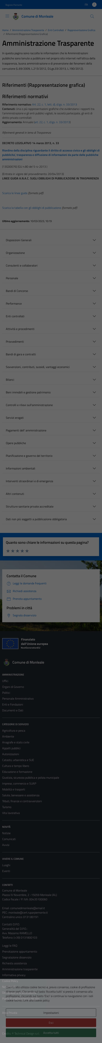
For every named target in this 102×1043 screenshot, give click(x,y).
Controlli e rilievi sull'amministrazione (29, 405)
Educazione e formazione (17, 771)
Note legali (8, 987)
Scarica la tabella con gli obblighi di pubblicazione (31, 208)
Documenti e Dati (12, 710)
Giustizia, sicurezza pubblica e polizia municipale (30, 777)
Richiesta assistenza (14, 963)
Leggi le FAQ (9, 945)
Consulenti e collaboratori (22, 265)
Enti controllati (15, 316)
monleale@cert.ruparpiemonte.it (28, 912)
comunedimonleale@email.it (27, 908)
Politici (6, 692)
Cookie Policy (10, 981)
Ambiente (8, 736)
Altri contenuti (15, 494)
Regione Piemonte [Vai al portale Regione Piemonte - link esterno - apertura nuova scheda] (13, 5)
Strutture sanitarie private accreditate (29, 506)
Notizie (6, 833)
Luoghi (6, 865)
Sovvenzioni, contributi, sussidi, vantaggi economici (38, 367)
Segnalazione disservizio (16, 957)
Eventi (6, 871)
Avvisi (5, 845)
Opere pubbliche (16, 443)
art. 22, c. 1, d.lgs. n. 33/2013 (52, 122)
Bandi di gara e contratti (21, 354)
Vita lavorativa (11, 813)
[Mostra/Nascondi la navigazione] (7, 16)
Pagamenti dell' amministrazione (26, 430)
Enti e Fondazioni (12, 704)
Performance (14, 303)
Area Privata (9, 1012)
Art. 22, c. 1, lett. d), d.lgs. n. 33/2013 (54, 104)
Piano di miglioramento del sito (20, 998)
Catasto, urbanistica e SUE (18, 760)
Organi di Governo (13, 687)
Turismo (6, 807)
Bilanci (10, 379)
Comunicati (9, 839)
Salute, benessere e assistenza (20, 795)
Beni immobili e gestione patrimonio (28, 392)
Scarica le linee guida (14, 193)
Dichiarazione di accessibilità (19, 992)
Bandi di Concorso (17, 291)
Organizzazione (15, 253)
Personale (12, 278)
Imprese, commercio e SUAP (19, 783)
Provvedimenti (15, 341)
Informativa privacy (14, 975)
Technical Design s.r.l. (27, 1033)
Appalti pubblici (11, 748)
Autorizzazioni (10, 754)
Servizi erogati (15, 417)
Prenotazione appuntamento (19, 951)
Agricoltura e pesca (13, 730)
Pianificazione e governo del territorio (29, 455)
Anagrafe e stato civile (15, 742)
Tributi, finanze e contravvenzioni (22, 801)
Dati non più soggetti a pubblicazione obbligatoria (36, 519)
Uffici (5, 681)
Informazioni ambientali (20, 468)
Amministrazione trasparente (20, 969)
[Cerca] (92, 16)
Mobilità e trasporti (13, 789)
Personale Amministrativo (18, 698)
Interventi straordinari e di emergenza (29, 481)
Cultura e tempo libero (15, 766)
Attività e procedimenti (20, 329)
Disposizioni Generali (19, 240)
